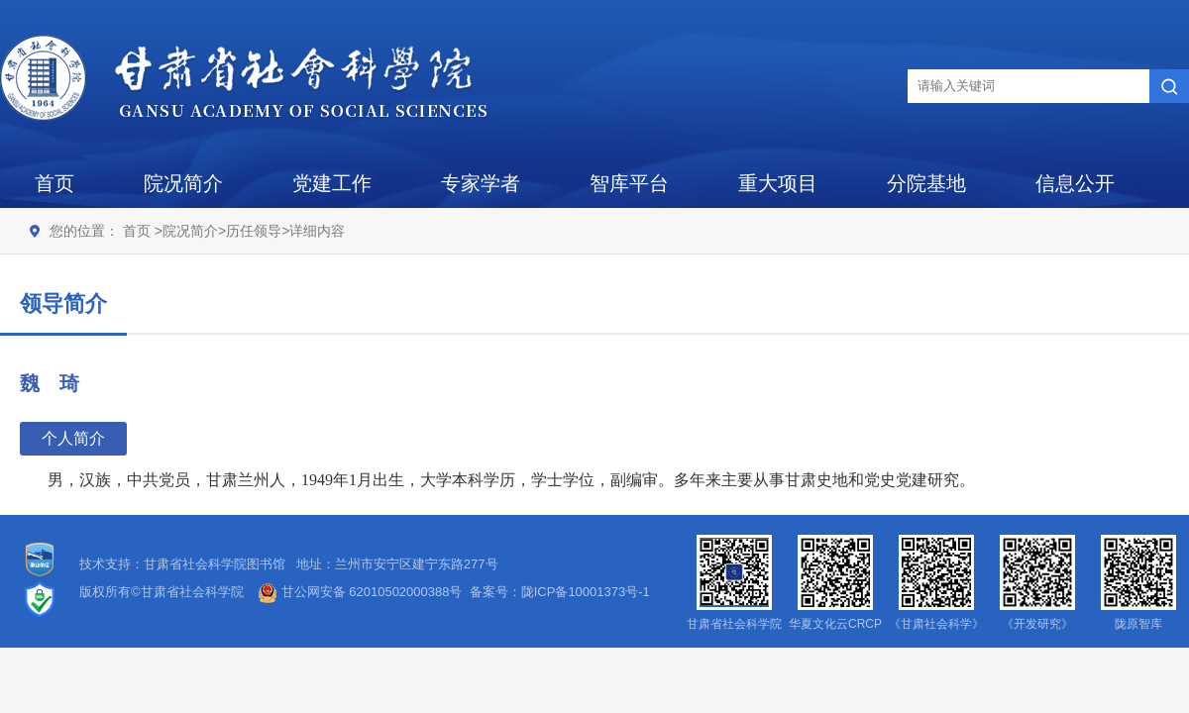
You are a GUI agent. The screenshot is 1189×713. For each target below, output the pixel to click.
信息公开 (1075, 183)
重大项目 (777, 183)
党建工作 (332, 183)
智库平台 (629, 183)
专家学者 (480, 183)
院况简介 (183, 183)
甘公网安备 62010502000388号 (360, 591)
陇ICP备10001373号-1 (585, 591)
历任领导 (253, 231)
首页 (54, 183)
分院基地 (926, 183)
